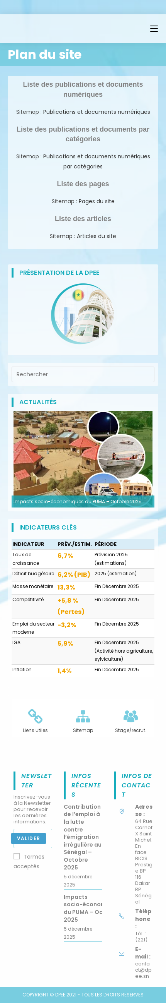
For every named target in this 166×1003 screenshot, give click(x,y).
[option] (83, 459)
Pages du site (97, 201)
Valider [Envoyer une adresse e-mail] (28, 838)
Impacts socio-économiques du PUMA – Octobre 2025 (78, 501)
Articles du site (96, 236)
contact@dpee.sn (143, 970)
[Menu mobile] (154, 29)
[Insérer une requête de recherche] (83, 374)
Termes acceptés (29, 861)
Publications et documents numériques (96, 112)
